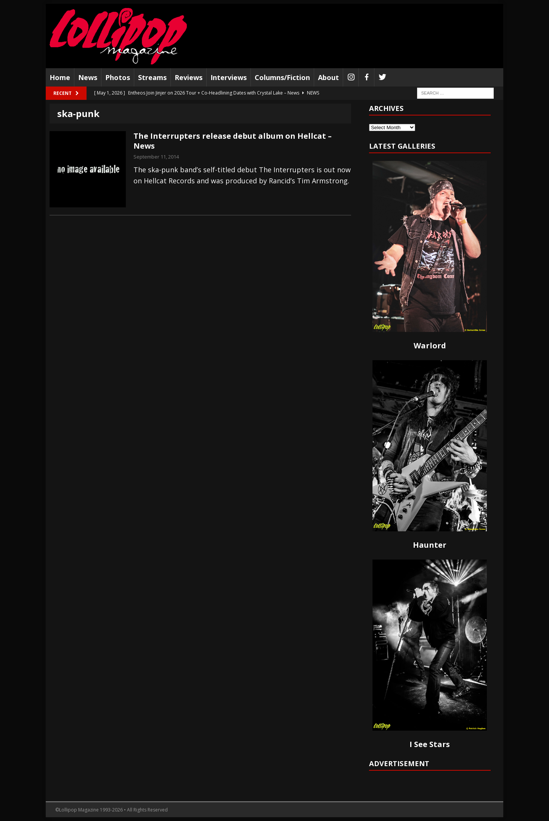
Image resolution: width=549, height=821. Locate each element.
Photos (117, 77)
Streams (152, 77)
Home (60, 77)
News (87, 77)
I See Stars (429, 744)
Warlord (430, 345)
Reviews (188, 77)
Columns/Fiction (282, 77)
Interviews (228, 77)
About (328, 77)
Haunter (429, 545)
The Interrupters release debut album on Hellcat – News (232, 141)
